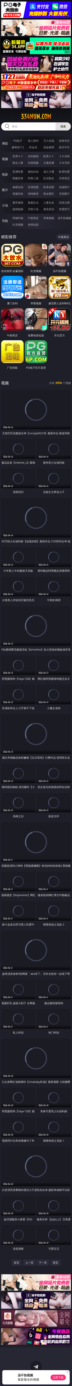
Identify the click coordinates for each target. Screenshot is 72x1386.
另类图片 (64, 193)
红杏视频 (17, 224)
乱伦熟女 (48, 178)
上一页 (29, 1262)
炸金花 (33, 147)
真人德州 (33, 140)
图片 (5, 190)
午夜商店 (33, 218)
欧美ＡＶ (48, 156)
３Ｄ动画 (64, 156)
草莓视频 (48, 218)
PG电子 (17, 140)
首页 (16, 1262)
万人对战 (48, 140)
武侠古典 (64, 202)
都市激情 (17, 202)
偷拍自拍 (33, 171)
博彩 (5, 143)
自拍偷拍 (33, 156)
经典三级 (33, 178)
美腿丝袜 (17, 193)
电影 (5, 174)
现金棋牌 (48, 147)
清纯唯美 (33, 193)
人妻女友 (48, 202)
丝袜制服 (33, 163)
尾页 (55, 1262)
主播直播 (48, 163)
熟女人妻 (17, 163)
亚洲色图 (33, 187)
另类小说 (33, 209)
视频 (5, 159)
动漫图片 (64, 187)
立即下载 (58, 1377)
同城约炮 (17, 218)
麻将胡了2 (18, 147)
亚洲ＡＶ (17, 156)
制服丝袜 (17, 178)
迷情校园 (17, 209)
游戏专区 (64, 140)
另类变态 (64, 178)
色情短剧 (33, 224)
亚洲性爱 (17, 171)
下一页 (43, 1262)
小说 (5, 205)
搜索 (63, 126)
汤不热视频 (64, 218)
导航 (5, 221)
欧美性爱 (64, 171)
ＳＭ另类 (64, 163)
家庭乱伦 (33, 202)
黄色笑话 (48, 209)
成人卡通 (48, 171)
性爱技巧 (64, 209)
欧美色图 (48, 187)
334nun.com (36, 116)
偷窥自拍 (17, 187)
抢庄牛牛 (64, 147)
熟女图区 (48, 193)
